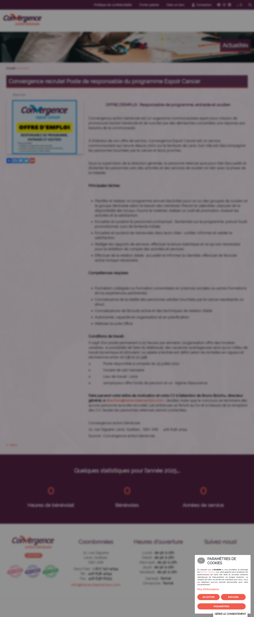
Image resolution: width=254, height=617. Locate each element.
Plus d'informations (208, 589)
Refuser (233, 597)
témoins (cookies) (207, 572)
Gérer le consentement (230, 613)
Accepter (208, 597)
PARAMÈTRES (221, 606)
